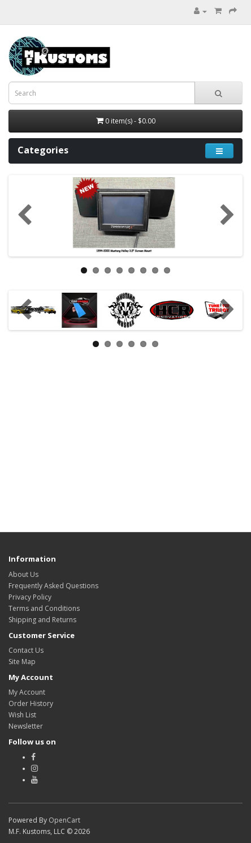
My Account (26, 692)
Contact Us (26, 650)
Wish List (22, 715)
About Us (23, 574)
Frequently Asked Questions (53, 585)
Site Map (22, 661)
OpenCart (64, 820)
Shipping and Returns (42, 619)
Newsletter (25, 726)
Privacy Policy (29, 597)
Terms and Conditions (44, 608)
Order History (30, 703)
